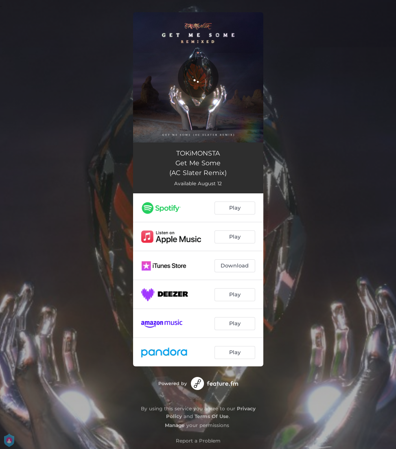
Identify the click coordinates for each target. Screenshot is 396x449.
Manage (175, 425)
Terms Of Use (212, 416)
